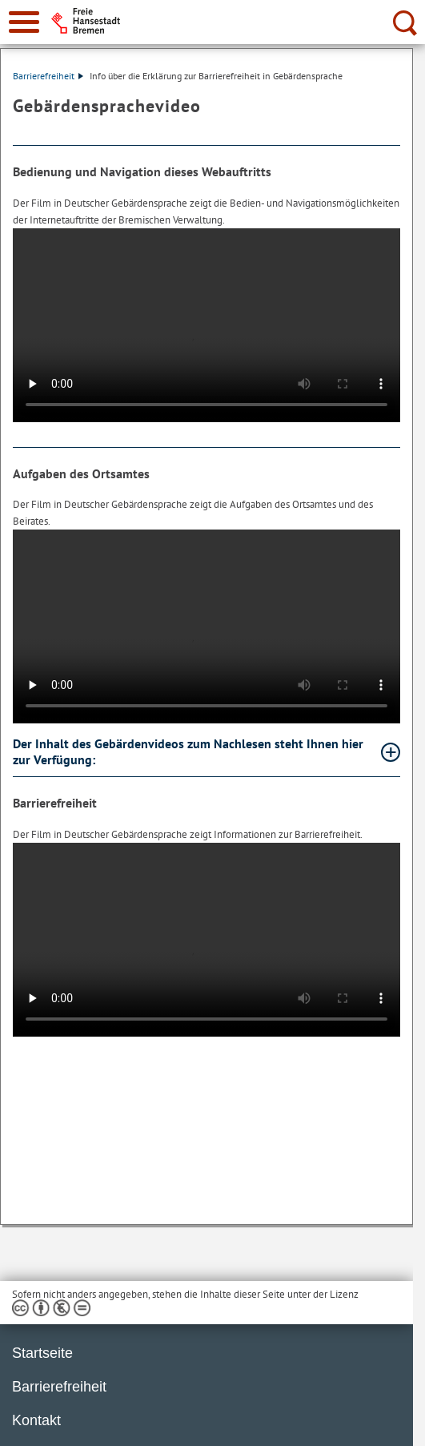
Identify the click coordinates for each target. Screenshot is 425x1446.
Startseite (42, 1353)
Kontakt (36, 1420)
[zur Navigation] (24, 22)
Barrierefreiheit (48, 76)
